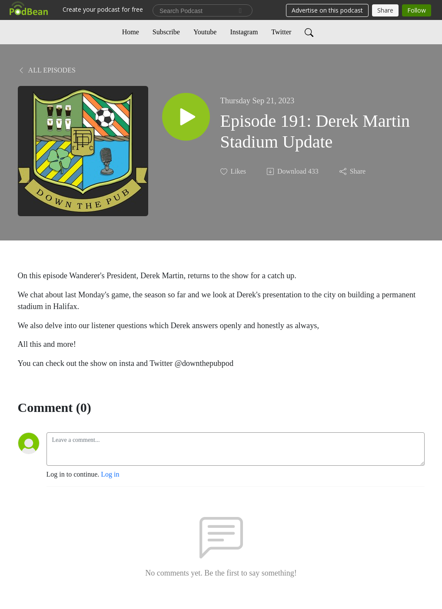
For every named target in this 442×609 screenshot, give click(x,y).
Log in (110, 474)
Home (130, 32)
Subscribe (166, 32)
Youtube (205, 32)
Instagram (244, 32)
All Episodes (47, 70)
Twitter (281, 32)
